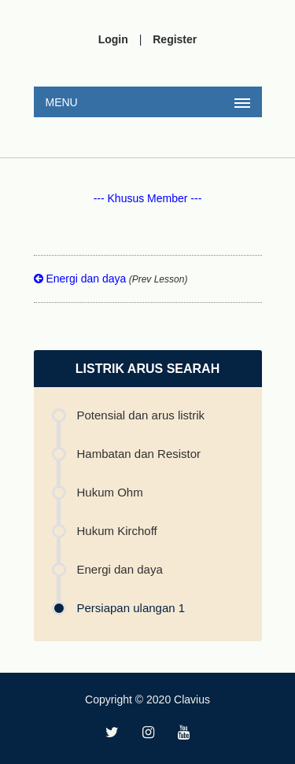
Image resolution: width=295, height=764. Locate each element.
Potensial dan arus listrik (141, 415)
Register (175, 39)
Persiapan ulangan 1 (131, 608)
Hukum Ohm (110, 492)
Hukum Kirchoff (117, 530)
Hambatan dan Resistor (139, 453)
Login (113, 39)
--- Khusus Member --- (148, 198)
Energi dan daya (111, 278)
